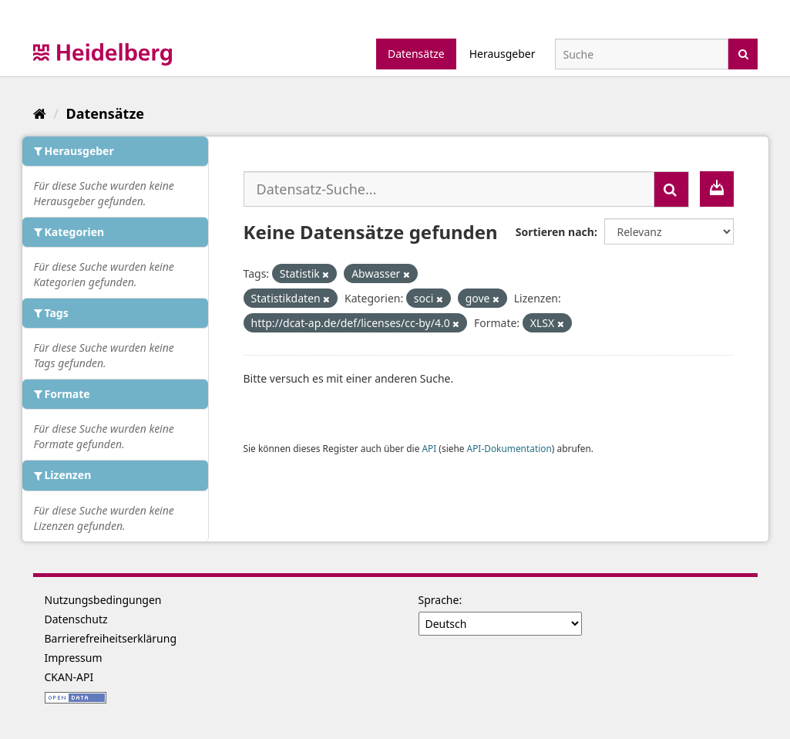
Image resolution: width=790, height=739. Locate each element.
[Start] (39, 113)
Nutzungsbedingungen (103, 599)
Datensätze (416, 53)
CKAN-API (69, 677)
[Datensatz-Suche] (641, 54)
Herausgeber (502, 53)
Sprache (439, 599)
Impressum (74, 657)
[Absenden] (743, 52)
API (429, 448)
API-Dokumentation (509, 448)
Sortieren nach (555, 231)
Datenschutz (76, 619)
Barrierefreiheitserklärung (111, 638)
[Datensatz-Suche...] (449, 189)
